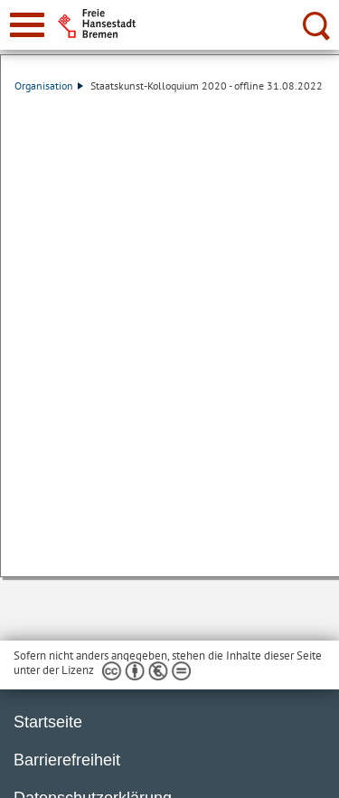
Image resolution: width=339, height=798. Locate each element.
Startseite (48, 722)
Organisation (48, 85)
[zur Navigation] (27, 25)
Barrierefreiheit (67, 760)
